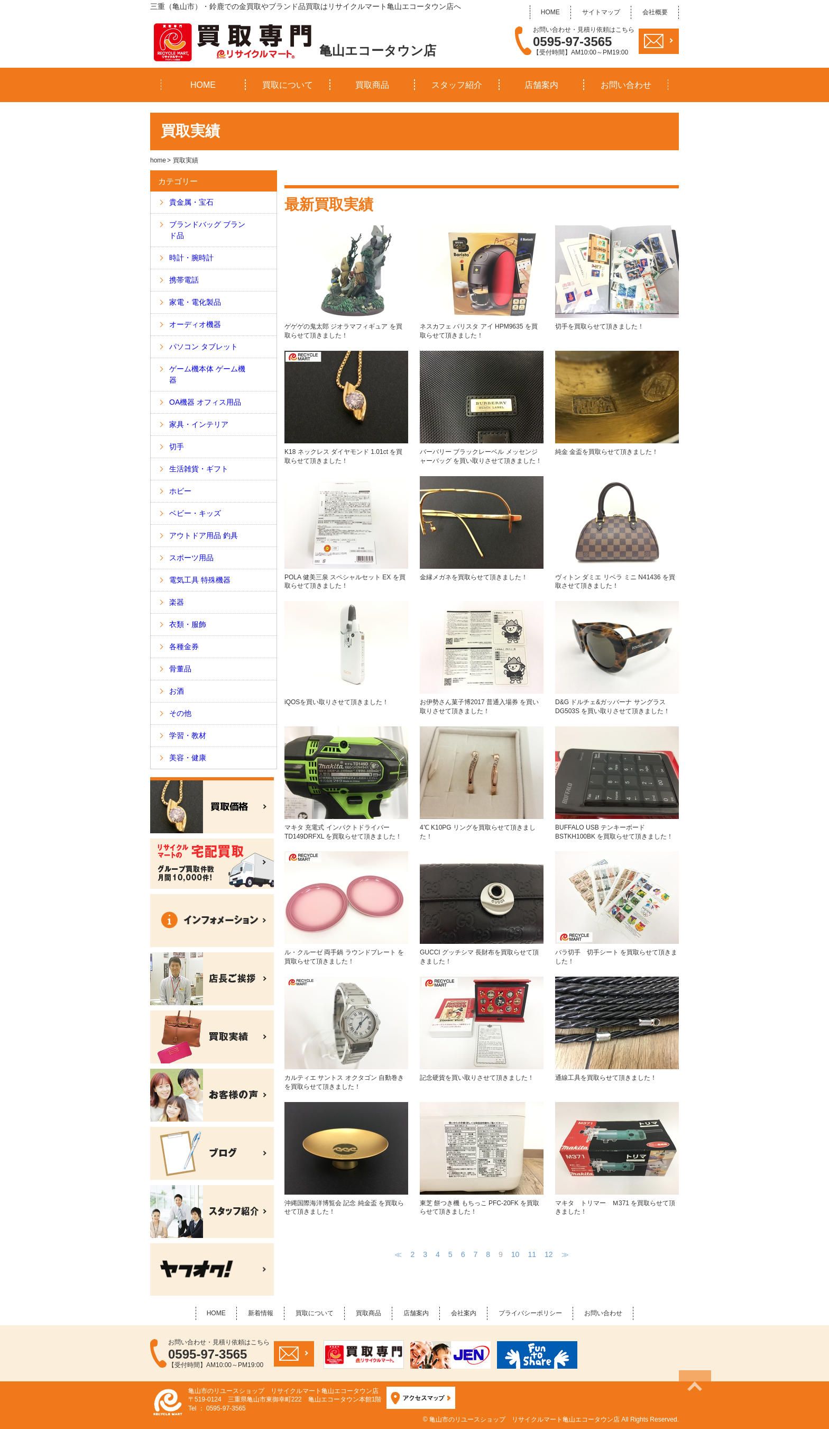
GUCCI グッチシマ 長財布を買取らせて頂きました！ (482, 908)
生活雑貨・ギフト (198, 469)
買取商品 (372, 84)
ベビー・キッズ (195, 513)
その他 (180, 713)
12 (549, 1254)
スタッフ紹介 (456, 84)
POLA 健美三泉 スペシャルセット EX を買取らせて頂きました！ (346, 533)
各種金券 (184, 646)
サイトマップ (601, 12)
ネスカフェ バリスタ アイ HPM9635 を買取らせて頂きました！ (482, 282)
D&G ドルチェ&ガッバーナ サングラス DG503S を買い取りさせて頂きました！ (617, 658)
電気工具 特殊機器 (200, 580)
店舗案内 (541, 84)
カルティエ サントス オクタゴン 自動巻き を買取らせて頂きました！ (346, 1033)
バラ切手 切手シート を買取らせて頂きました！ (617, 908)
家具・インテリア (198, 424)
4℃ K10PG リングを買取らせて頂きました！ (482, 783)
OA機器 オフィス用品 (205, 402)
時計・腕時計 (191, 257)
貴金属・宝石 (191, 202)
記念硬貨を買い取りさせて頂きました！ (482, 1029)
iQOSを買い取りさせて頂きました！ (346, 653)
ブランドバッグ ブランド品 (207, 230)
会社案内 (463, 1313)
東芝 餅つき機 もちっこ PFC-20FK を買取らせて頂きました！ (482, 1159)
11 (532, 1254)
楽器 (176, 602)
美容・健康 (187, 757)
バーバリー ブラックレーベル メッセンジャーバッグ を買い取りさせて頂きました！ (482, 408)
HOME (550, 12)
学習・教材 (187, 735)
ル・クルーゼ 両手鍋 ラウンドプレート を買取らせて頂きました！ (346, 908)
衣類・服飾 (187, 624)
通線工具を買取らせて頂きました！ (617, 1029)
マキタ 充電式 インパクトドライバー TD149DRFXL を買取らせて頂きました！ (346, 783)
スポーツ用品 (191, 557)
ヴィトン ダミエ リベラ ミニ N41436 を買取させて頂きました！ (617, 533)
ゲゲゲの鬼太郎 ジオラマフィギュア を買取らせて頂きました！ (346, 282)
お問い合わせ (626, 84)
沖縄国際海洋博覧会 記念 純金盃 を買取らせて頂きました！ (346, 1159)
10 (515, 1254)
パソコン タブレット (203, 346)
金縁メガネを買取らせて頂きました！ (482, 528)
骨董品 (180, 669)
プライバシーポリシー (530, 1313)
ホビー (180, 491)
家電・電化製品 (195, 302)
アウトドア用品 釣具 (203, 535)
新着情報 (260, 1313)
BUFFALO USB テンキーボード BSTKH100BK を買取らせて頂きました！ (617, 783)
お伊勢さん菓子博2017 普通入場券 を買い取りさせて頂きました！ (482, 658)
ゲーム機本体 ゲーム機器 (207, 374)
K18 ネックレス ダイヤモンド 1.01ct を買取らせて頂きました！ (346, 408)
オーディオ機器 (195, 324)
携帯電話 (184, 280)
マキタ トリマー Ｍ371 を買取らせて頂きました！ (617, 1159)
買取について (287, 84)
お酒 (176, 691)
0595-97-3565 (572, 42)
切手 (176, 446)
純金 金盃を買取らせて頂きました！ (617, 403)
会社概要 (655, 12)
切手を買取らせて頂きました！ (617, 277)
